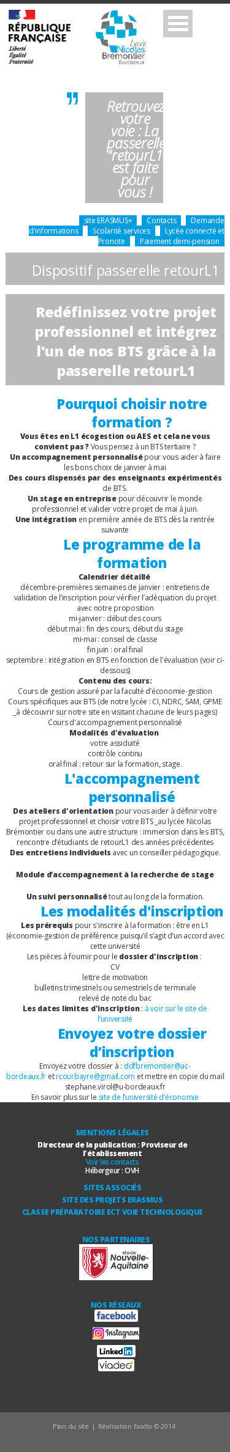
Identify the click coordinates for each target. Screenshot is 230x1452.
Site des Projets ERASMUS (112, 1200)
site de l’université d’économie (149, 1097)
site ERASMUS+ (108, 220)
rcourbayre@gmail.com (95, 1076)
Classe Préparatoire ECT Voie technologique (112, 1212)
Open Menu (178, 23)
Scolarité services (121, 231)
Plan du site (71, 1426)
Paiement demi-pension (180, 241)
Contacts (161, 220)
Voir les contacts (112, 1162)
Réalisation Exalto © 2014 (136, 1426)
